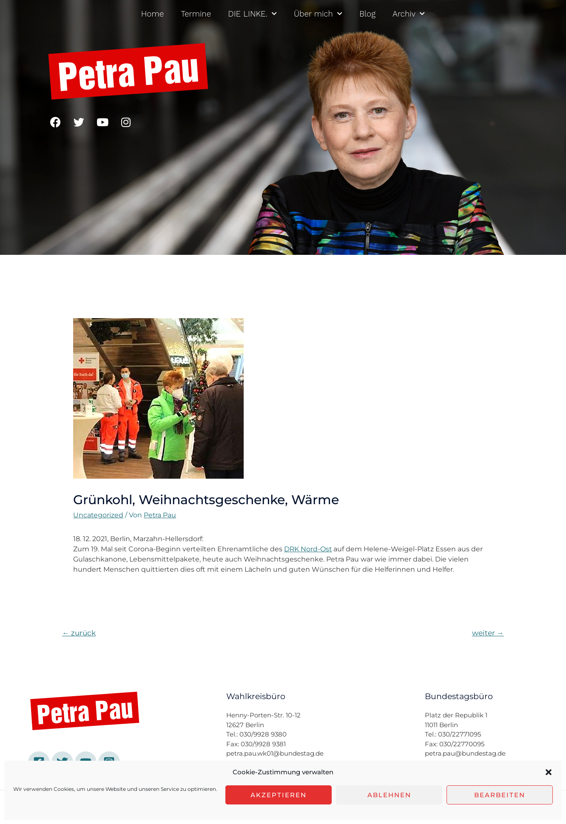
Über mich (318, 14)
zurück (79, 632)
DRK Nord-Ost (308, 549)
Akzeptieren (278, 795)
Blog (367, 14)
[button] (548, 772)
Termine (196, 14)
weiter (488, 632)
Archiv (409, 14)
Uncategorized (98, 515)
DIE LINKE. (252, 14)
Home (152, 14)
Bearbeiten (499, 795)
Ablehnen (389, 795)
